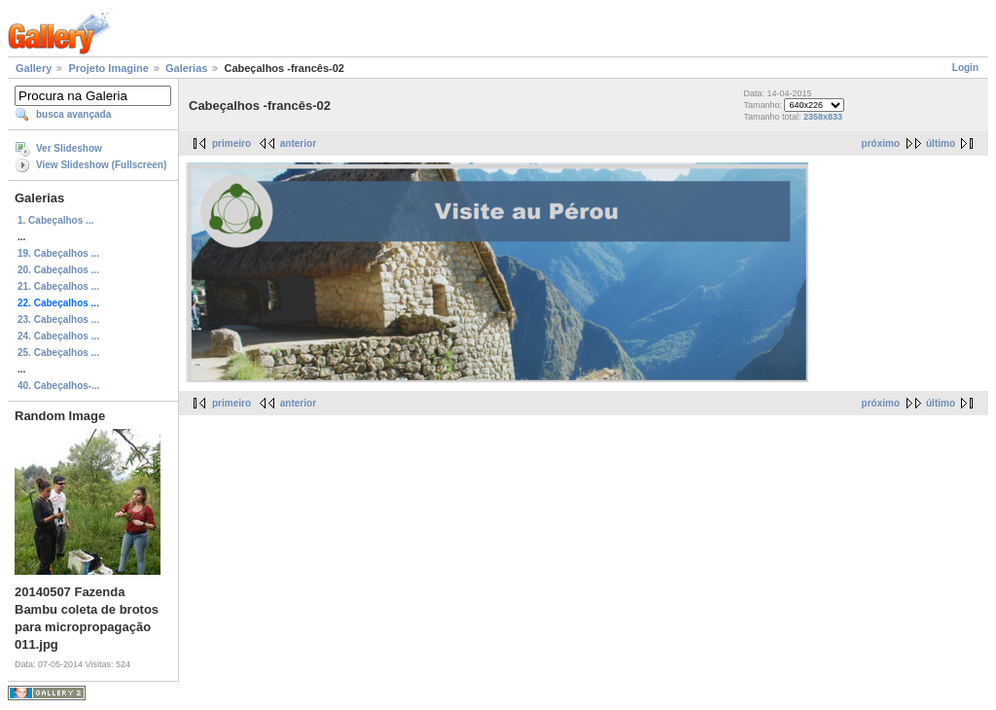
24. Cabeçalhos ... (58, 336)
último (940, 143)
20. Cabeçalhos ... (58, 270)
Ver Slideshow (69, 148)
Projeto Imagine (108, 68)
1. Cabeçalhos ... (55, 220)
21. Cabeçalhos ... (58, 286)
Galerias (186, 68)
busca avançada (73, 114)
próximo (881, 143)
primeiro (231, 143)
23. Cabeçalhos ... (58, 319)
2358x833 (822, 117)
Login (965, 67)
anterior (298, 143)
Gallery (34, 68)
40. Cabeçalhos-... (58, 385)
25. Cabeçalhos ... (58, 352)
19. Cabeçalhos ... (58, 253)
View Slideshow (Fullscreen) (101, 165)
